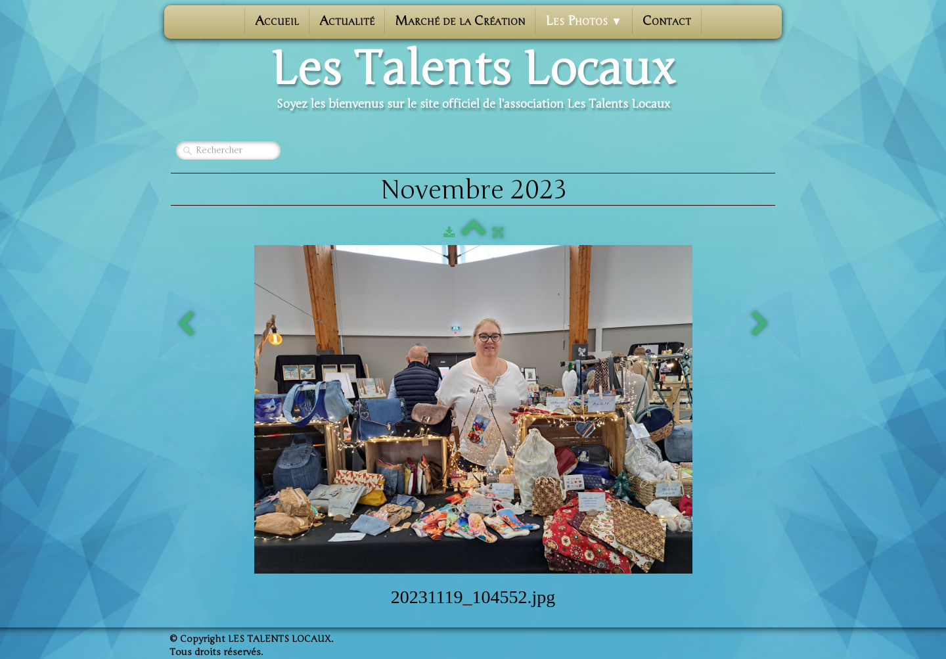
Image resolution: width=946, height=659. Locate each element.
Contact (666, 20)
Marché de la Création (460, 20)
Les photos (583, 20)
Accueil (277, 20)
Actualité (346, 20)
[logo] (473, 79)
